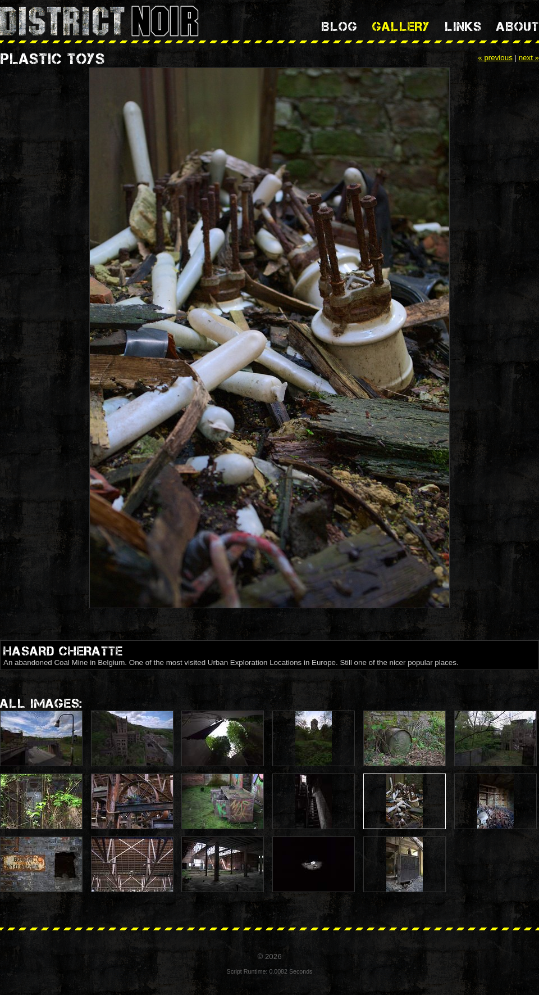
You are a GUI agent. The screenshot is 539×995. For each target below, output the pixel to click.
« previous (495, 57)
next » (529, 57)
